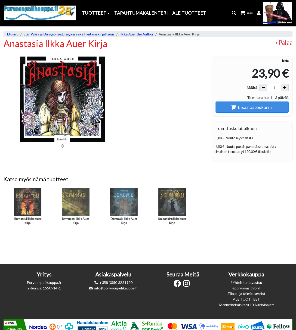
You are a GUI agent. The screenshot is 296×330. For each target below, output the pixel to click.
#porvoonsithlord (246, 288)
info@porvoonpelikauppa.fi (116, 288)
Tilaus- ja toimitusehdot (246, 293)
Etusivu (12, 34)
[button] (234, 13)
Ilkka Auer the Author (137, 34)
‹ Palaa (284, 42)
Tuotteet (96, 13)
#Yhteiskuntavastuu (246, 282)
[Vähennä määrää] (263, 88)
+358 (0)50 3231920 (116, 282)
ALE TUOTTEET (246, 299)
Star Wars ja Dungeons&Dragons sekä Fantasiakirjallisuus (69, 34)
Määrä (252, 87)
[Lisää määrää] (285, 88)
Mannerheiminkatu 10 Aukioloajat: (246, 304)
